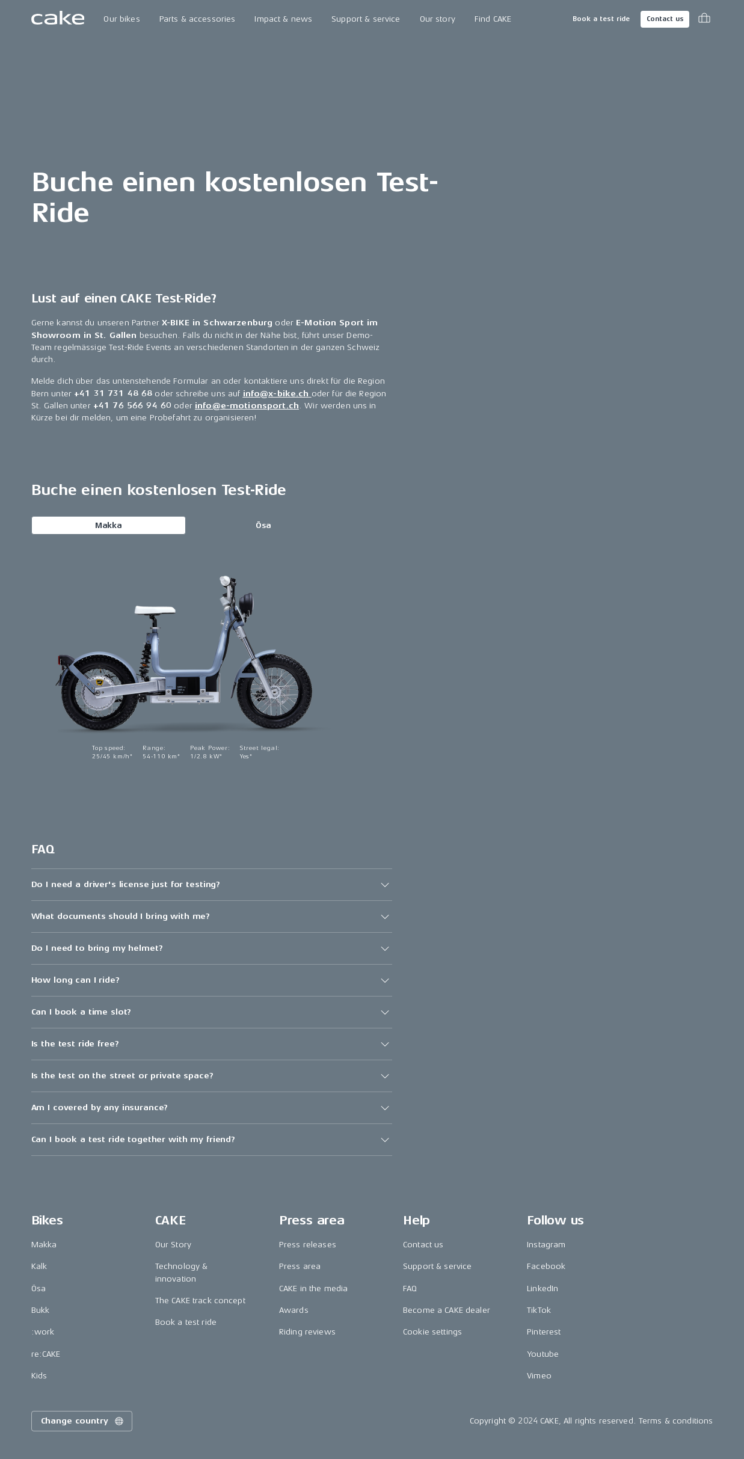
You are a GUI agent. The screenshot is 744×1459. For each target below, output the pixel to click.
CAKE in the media (313, 1288)
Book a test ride (601, 19)
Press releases (307, 1244)
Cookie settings (432, 1331)
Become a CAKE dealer (446, 1310)
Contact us (665, 19)
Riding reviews (307, 1331)
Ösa (263, 525)
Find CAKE (493, 18)
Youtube (543, 1354)
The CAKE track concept (200, 1300)
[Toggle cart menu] (704, 19)
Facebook (546, 1266)
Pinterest (544, 1331)
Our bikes (121, 18)
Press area (300, 1266)
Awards (294, 1310)
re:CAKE (46, 1354)
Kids (39, 1375)
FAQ (410, 1288)
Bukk (40, 1310)
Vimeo (539, 1375)
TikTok (539, 1310)
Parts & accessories (197, 18)
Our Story (173, 1244)
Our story (437, 18)
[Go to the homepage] (58, 19)
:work (43, 1331)
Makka (108, 525)
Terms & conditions (676, 1420)
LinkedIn (542, 1288)
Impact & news (283, 18)
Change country (83, 1421)
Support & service (365, 18)
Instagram (546, 1244)
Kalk (39, 1266)
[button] (211, 884)
